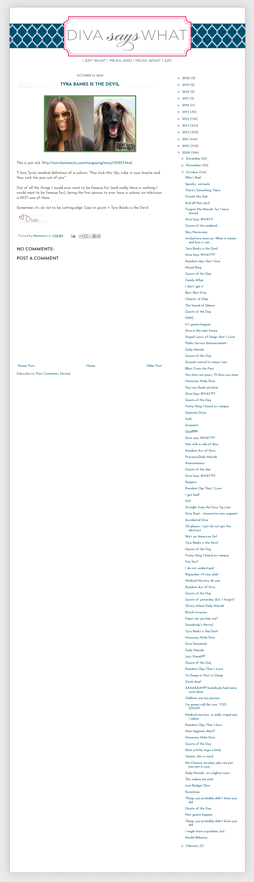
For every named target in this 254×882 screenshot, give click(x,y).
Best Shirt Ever (196, 293)
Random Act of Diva (200, 451)
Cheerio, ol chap (196, 299)
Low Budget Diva (197, 785)
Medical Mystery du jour (203, 581)
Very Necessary (196, 232)
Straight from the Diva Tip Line (207, 507)
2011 (185, 139)
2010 (186, 146)
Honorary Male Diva (200, 381)
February (193, 846)
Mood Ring (193, 267)
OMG (189, 318)
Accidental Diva (196, 520)
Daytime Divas (195, 413)
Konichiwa (192, 792)
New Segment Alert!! (200, 731)
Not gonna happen (198, 815)
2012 (186, 132)
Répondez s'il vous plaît (202, 574)
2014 (186, 119)
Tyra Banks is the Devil (90, 84)
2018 (186, 92)
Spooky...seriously (197, 184)
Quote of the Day (198, 274)
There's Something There (202, 190)
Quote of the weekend (201, 226)
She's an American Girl (201, 536)
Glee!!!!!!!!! (191, 432)
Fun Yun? (191, 562)
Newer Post (26, 366)
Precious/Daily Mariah (201, 457)
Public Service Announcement (206, 343)
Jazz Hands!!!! (195, 656)
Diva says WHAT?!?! (200, 438)
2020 (186, 78)
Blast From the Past (199, 368)
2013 (186, 125)
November (194, 165)
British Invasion (196, 612)
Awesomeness (195, 463)
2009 (186, 152)
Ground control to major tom (206, 362)
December (193, 158)
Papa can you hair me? (201, 618)
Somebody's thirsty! (199, 625)
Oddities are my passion (202, 698)
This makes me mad (199, 779)
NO (188, 501)
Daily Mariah (194, 350)
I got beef (192, 495)
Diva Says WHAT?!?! (200, 394)
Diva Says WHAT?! (199, 219)
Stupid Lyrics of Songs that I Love (210, 337)
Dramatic (192, 425)
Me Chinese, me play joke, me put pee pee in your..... (209, 765)
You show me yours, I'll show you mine (211, 375)
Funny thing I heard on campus (207, 406)
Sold (188, 419)
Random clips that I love (202, 261)
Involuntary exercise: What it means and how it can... (210, 240)
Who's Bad (193, 177)
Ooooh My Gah (196, 196)
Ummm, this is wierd (199, 756)
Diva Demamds (196, 644)
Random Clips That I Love (204, 669)
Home (90, 366)
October (192, 172)
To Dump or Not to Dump (204, 675)
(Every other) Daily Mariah (204, 606)
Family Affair (194, 280)
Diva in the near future (201, 331)
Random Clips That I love (203, 725)
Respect (191, 482)
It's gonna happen (198, 324)
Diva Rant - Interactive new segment (211, 513)
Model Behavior (196, 837)
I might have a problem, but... (206, 831)
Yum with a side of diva (201, 444)
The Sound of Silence (200, 305)
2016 (186, 105)
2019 (186, 85)
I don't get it (194, 286)
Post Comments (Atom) (53, 374)
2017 (186, 98)
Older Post (154, 366)
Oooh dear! (193, 682)
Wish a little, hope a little (203, 750)
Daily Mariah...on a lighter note (207, 773)
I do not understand (199, 568)
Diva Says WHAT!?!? (200, 255)
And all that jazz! (197, 203)
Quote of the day (198, 469)
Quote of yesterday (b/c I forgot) (209, 599)
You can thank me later (201, 387)
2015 (186, 112)
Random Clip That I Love (203, 488)
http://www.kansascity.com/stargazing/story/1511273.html (87, 163)
